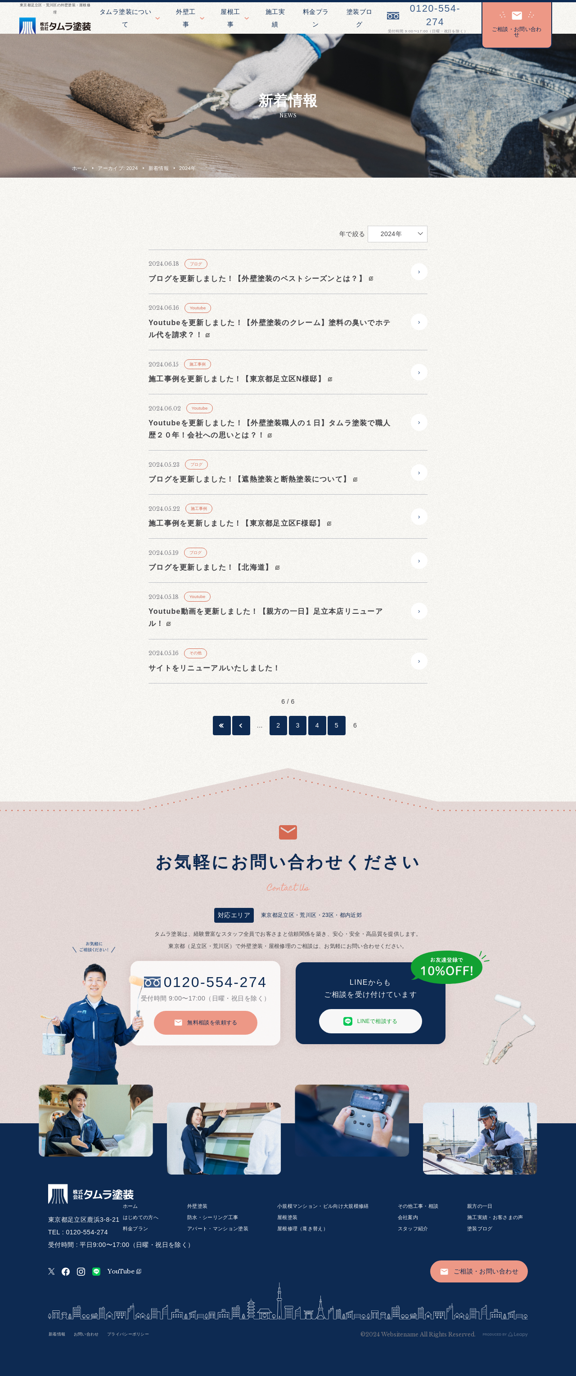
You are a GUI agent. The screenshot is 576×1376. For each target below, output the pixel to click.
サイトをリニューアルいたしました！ (214, 668)
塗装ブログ (480, 1228)
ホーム (79, 168)
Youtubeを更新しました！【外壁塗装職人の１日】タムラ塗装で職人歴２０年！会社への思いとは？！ (269, 429)
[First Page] (222, 725)
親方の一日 (480, 1206)
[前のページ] (241, 725)
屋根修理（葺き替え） (302, 1228)
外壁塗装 (197, 1206)
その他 (195, 653)
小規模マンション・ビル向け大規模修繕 (323, 1206)
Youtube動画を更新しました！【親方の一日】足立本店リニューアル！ (265, 617)
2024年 (391, 233)
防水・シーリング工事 (212, 1217)
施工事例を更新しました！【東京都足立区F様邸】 (239, 523)
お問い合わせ (86, 1334)
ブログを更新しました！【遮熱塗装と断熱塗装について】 (252, 479)
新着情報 (158, 168)
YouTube (124, 1271)
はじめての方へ (140, 1217)
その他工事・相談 (418, 1206)
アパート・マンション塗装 (217, 1228)
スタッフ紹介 (413, 1228)
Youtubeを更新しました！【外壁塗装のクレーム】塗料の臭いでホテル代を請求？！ (269, 329)
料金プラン (135, 1228)
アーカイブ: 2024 (118, 168)
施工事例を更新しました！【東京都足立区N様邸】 (240, 379)
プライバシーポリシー (128, 1334)
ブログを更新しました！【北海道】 (214, 567)
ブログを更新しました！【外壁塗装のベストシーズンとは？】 (260, 278)
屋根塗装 (287, 1217)
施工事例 (197, 364)
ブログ (196, 264)
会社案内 (408, 1217)
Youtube (198, 308)
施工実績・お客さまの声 (495, 1217)
